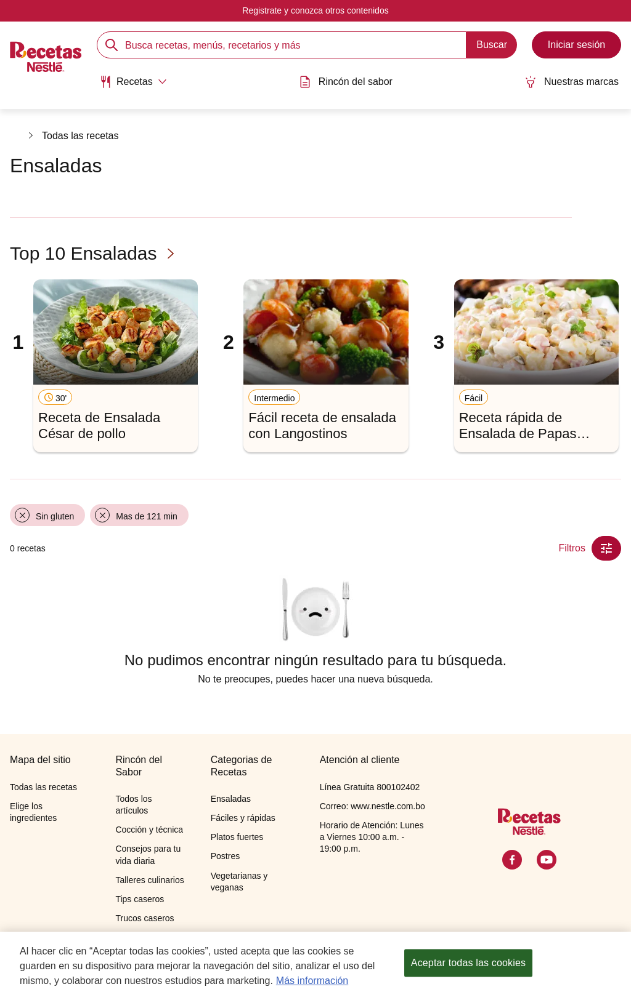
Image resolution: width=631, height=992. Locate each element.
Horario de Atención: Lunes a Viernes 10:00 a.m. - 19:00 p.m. (372, 837)
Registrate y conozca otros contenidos (315, 10)
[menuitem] (133, 86)
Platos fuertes (237, 837)
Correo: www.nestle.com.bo (372, 806)
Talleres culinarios (149, 880)
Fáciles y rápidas (243, 818)
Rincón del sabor (346, 82)
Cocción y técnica (149, 829)
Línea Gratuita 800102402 (370, 787)
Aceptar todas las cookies (468, 969)
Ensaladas (231, 799)
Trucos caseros (144, 918)
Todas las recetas (80, 135)
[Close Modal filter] (606, 548)
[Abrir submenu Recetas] (133, 82)
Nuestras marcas (571, 82)
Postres (225, 856)
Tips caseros (139, 899)
